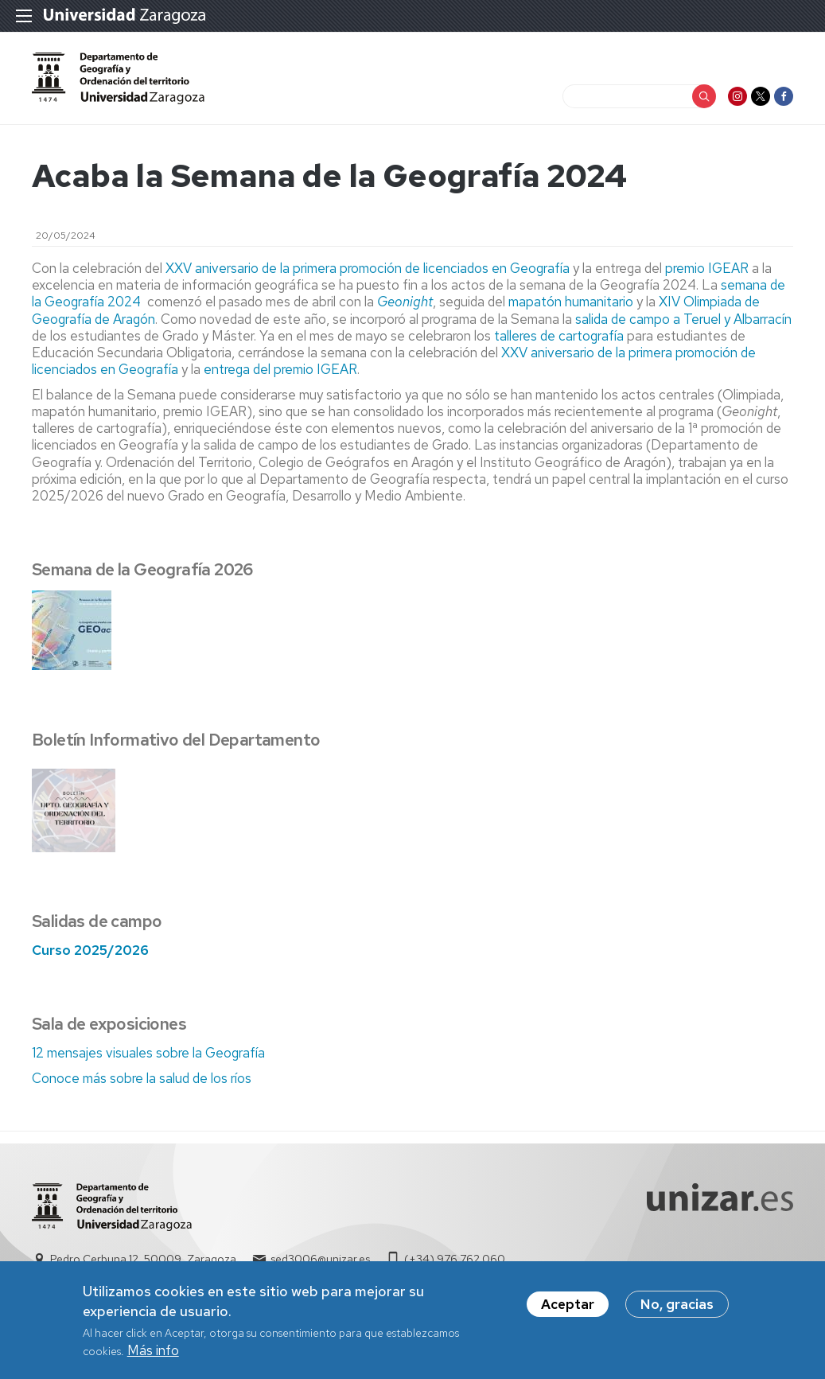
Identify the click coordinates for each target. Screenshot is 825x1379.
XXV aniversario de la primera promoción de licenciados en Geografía (367, 268)
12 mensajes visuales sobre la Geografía (148, 1053)
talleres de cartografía (559, 336)
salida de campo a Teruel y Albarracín (683, 319)
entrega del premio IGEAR (280, 369)
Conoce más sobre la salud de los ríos (141, 1078)
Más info (153, 1356)
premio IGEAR (707, 268)
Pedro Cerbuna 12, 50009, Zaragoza (143, 1259)
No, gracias (677, 1310)
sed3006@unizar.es (320, 1259)
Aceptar (567, 1310)
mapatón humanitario (570, 301)
